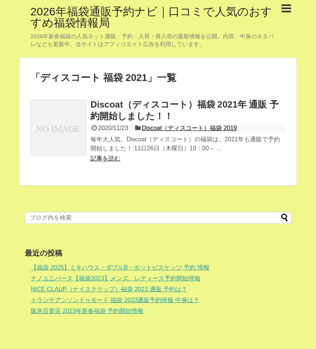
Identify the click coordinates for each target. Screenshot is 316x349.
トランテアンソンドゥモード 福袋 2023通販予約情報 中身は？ (115, 300)
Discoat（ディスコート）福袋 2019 (189, 128)
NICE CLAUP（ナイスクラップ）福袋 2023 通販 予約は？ (109, 289)
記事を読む (105, 158)
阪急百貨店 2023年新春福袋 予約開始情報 (87, 311)
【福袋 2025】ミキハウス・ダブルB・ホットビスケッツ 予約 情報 (120, 267)
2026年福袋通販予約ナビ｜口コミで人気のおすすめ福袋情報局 (151, 17)
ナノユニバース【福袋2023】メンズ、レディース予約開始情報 (115, 278)
